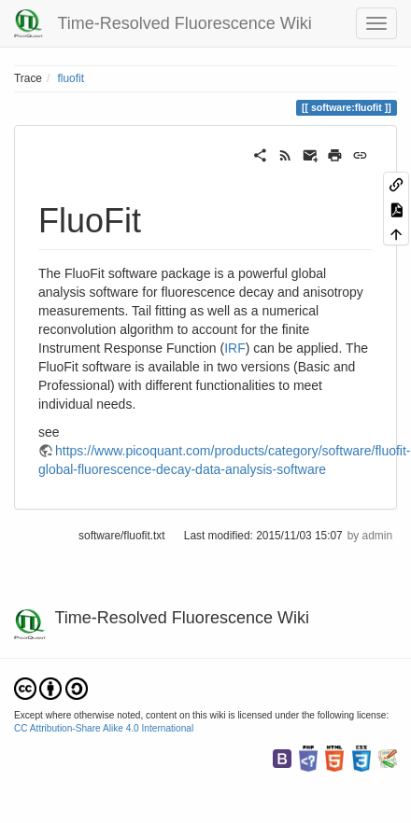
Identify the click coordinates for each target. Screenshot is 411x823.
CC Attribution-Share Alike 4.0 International (103, 728)
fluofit (71, 78)
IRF (235, 348)
